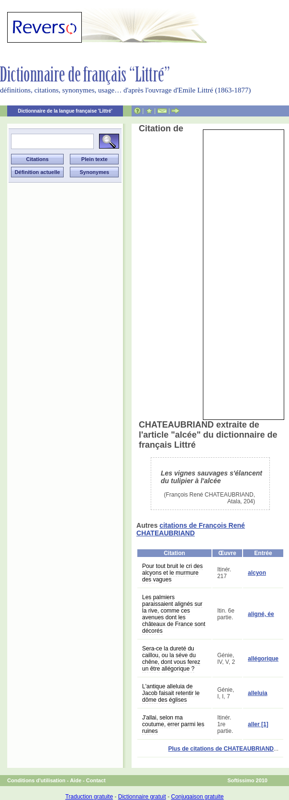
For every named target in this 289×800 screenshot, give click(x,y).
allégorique (263, 658)
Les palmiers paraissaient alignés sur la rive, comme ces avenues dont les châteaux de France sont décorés (173, 614)
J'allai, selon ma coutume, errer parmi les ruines (173, 724)
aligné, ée (261, 614)
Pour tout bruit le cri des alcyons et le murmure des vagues (172, 573)
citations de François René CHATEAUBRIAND (190, 529)
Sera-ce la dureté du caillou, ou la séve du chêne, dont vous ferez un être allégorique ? (171, 658)
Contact (96, 780)
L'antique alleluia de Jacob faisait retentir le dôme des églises (171, 693)
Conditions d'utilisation (36, 780)
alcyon (257, 572)
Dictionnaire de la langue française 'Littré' (65, 111)
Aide (75, 780)
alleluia (257, 693)
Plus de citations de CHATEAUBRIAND (221, 748)
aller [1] (258, 724)
